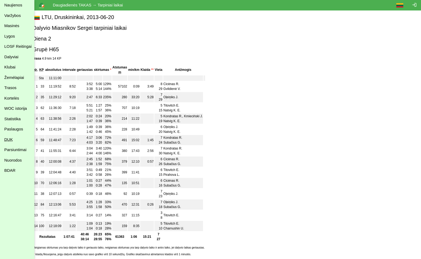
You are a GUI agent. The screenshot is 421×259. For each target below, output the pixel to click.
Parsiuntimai (15, 149)
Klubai (10, 67)
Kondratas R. (178, 116)
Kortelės (11, 98)
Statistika (12, 118)
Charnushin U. (179, 228)
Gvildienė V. (178, 89)
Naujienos (13, 5)
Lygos (9, 36)
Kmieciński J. (199, 116)
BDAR (10, 170)
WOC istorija (15, 108)
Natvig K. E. (177, 110)
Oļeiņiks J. (176, 97)
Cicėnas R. (177, 84)
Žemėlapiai (14, 77)
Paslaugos (13, 129)
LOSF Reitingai (18, 46)
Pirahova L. (177, 175)
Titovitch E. (177, 105)
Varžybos (12, 15)
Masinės (11, 25)
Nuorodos (13, 160)
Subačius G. (178, 142)
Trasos (10, 87)
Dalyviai (11, 56)
